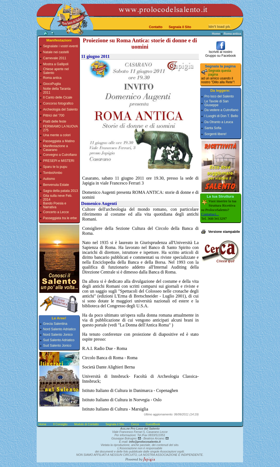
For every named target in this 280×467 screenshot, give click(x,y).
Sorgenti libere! (216, 134)
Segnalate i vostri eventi (60, 46)
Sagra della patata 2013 (60, 191)
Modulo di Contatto (86, 424)
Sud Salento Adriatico (59, 340)
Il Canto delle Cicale (57, 97)
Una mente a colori (57, 135)
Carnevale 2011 (54, 58)
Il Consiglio (60, 424)
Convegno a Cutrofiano (60, 155)
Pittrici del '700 (54, 115)
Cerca (135, 424)
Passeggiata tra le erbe (60, 218)
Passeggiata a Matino (59, 141)
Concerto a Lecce (56, 212)
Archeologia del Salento (60, 109)
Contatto (155, 27)
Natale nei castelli (56, 52)
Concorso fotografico (58, 103)
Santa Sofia (213, 128)
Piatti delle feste (54, 121)
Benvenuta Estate (56, 185)
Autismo (49, 179)
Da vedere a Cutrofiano (221, 110)
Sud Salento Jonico (57, 345)
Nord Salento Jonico (58, 335)
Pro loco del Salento (219, 96)
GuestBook (153, 424)
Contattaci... (210, 214)
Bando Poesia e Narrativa (54, 205)
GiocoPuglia (52, 84)
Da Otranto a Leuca (219, 122)
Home (216, 33)
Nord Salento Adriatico (59, 329)
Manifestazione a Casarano (55, 148)
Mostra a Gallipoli (56, 64)
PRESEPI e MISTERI (58, 161)
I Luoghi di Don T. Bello (221, 116)
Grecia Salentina (55, 324)
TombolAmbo (52, 173)
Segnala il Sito (180, 27)
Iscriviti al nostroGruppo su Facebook (220, 52)
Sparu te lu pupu (55, 167)
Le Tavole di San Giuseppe (217, 103)
